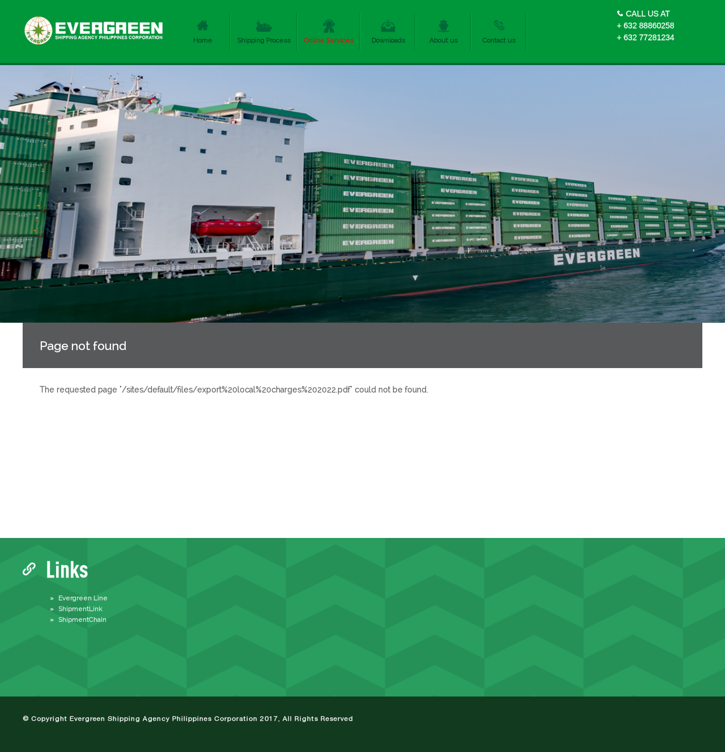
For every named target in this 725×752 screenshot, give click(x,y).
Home (202, 40)
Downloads (388, 40)
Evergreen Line (83, 598)
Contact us (499, 40)
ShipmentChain (82, 619)
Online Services (328, 40)
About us (443, 40)
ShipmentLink (80, 609)
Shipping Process (264, 40)
